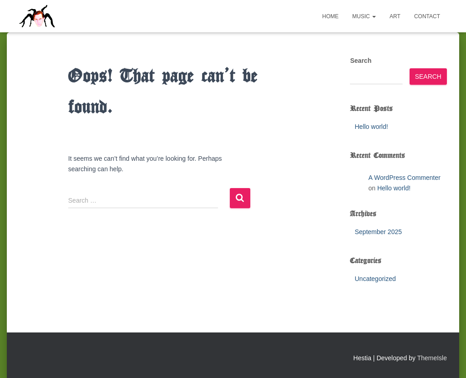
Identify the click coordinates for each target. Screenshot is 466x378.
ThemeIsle (432, 358)
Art (395, 16)
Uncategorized (375, 278)
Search (360, 60)
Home (330, 16)
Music (364, 16)
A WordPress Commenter (404, 177)
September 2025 (378, 231)
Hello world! (371, 126)
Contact (427, 16)
